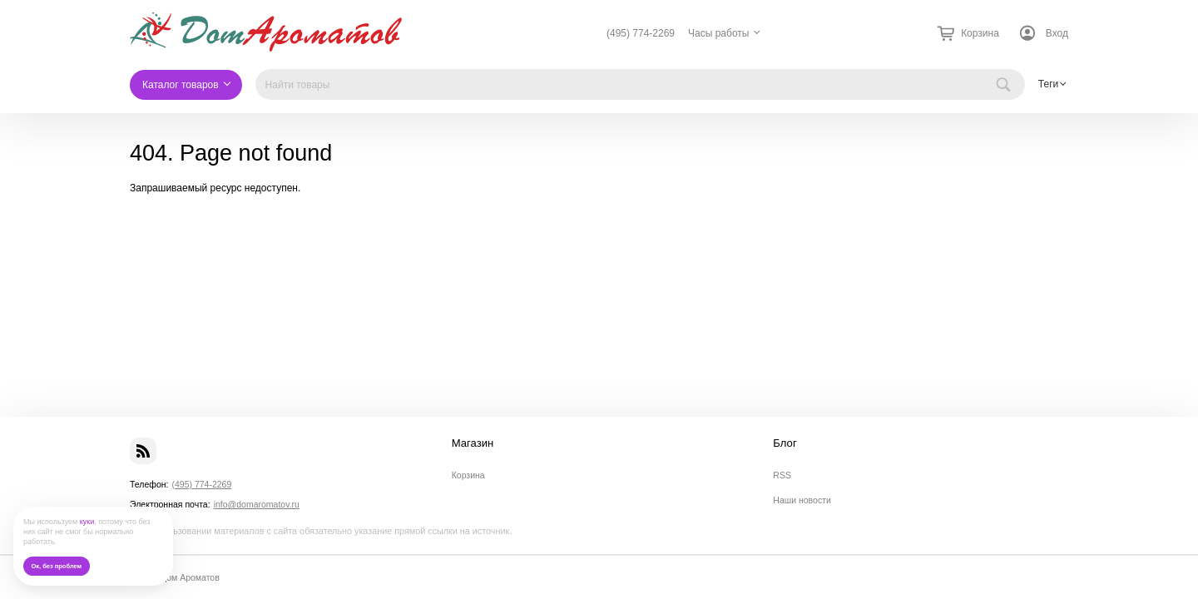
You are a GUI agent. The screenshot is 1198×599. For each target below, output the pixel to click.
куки (87, 521)
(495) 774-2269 (640, 33)
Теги (1048, 84)
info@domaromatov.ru (257, 504)
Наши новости (802, 500)
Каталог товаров (180, 85)
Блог (784, 443)
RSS (782, 475)
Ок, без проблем (56, 566)
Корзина (468, 475)
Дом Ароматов (190, 577)
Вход (1057, 33)
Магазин (473, 443)
